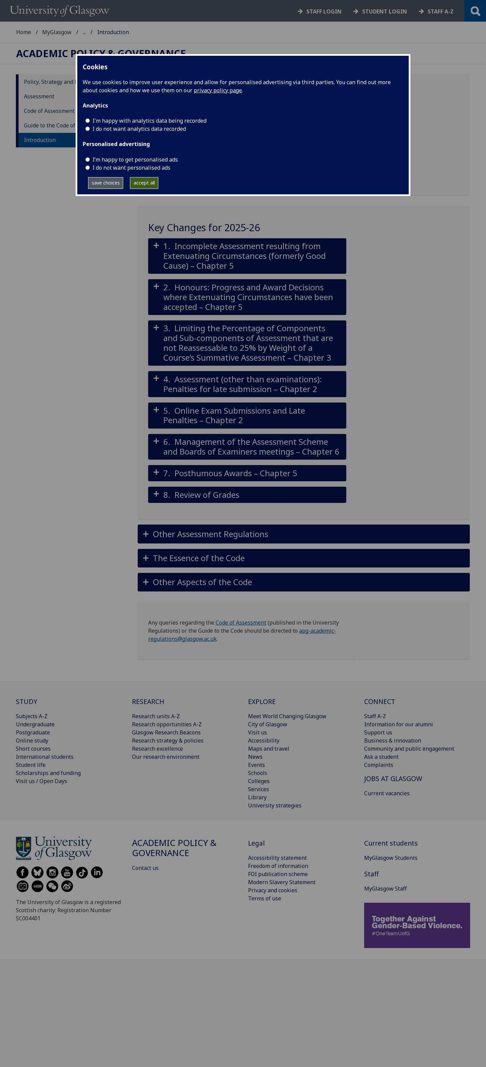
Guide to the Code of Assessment (65, 125)
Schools (257, 773)
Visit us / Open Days (41, 781)
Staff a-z (441, 11)
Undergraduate (35, 724)
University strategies (274, 805)
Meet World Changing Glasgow (287, 716)
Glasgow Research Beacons (166, 732)
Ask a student (381, 756)
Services (258, 789)
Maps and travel (268, 748)
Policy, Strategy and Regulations (64, 82)
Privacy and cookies (272, 890)
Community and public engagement (409, 748)
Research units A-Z (156, 716)
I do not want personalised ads (131, 167)
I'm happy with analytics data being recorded (149, 120)
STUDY (26, 701)
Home (23, 32)
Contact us (145, 868)
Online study (32, 740)
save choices (106, 182)
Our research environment (165, 756)
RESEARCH (148, 701)
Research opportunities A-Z (167, 724)
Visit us (257, 732)
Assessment (39, 96)
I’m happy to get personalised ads (135, 159)
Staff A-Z (375, 716)
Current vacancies (387, 793)
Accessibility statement (277, 858)
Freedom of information (278, 866)
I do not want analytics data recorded (139, 128)
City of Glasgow (267, 724)
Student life (31, 765)
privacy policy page (218, 90)
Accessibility (263, 740)
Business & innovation (392, 740)
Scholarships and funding (48, 773)
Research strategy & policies (168, 740)
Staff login (324, 11)
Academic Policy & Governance (121, 32)
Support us (378, 732)
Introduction (40, 140)
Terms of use (264, 898)
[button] (247, 256)
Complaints (378, 765)
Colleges (259, 781)
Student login (384, 11)
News (255, 756)
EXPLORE (262, 701)
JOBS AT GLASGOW (393, 778)
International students (45, 756)
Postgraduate (33, 732)
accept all (144, 182)
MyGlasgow (57, 32)
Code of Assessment (49, 111)
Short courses (33, 748)
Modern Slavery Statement (282, 882)
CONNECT (379, 701)
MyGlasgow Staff (385, 888)
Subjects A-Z (32, 716)
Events (256, 765)
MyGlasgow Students (390, 858)
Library (257, 797)
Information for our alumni (398, 724)
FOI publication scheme (278, 874)
